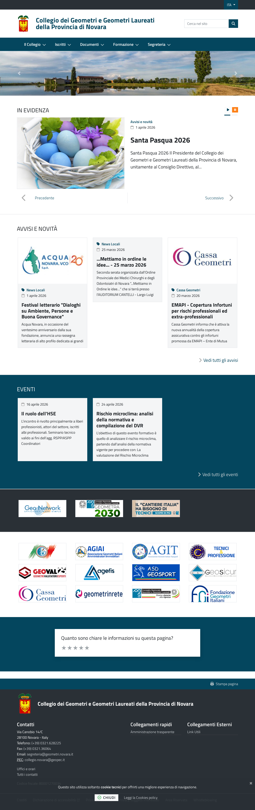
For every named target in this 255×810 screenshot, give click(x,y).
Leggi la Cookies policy (141, 797)
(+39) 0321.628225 (46, 743)
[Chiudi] (250, 782)
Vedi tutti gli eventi (220, 474)
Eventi (26, 389)
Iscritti (60, 44)
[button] (19, 73)
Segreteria (156, 44)
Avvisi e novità (141, 121)
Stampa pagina (224, 684)
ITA (229, 5)
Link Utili (193, 732)
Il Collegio (32, 44)
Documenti (89, 44)
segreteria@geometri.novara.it (50, 754)
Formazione (123, 44)
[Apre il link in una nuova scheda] (99, 508)
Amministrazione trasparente (152, 732)
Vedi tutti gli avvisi (220, 360)
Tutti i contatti (27, 774)
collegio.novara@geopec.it (45, 759)
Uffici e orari (26, 769)
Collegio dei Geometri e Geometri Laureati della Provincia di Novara (115, 703)
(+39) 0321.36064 (37, 748)
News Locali (33, 290)
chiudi (107, 797)
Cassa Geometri (186, 290)
